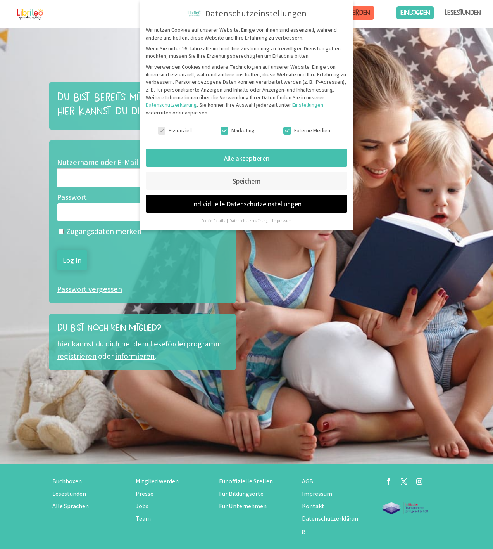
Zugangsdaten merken (100, 231)
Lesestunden (463, 13)
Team (143, 518)
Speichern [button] (246, 181)
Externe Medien (306, 130)
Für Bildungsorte (241, 494)
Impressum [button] (282, 220)
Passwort (72, 197)
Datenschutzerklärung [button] (249, 220)
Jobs (142, 506)
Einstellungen (307, 104)
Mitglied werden (157, 481)
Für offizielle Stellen (246, 481)
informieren (135, 356)
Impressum (317, 494)
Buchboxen (67, 481)
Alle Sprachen (70, 506)
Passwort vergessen (89, 289)
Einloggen (415, 13)
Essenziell (175, 130)
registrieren (77, 356)
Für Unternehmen (243, 506)
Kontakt (313, 506)
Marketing (238, 130)
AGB (307, 481)
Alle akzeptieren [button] (246, 158)
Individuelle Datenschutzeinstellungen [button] (247, 203)
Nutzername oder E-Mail (97, 162)
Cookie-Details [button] (214, 220)
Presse (144, 494)
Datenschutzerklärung (171, 104)
